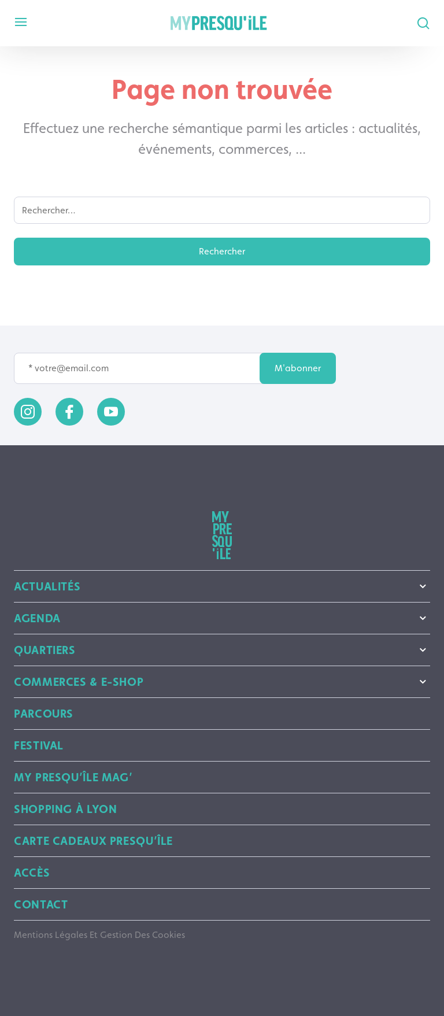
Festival (39, 745)
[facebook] (69, 412)
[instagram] (28, 412)
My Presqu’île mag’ (73, 777)
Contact (41, 904)
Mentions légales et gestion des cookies (99, 934)
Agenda (222, 618)
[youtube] (111, 412)
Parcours (43, 714)
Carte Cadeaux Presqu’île (93, 841)
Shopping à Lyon (65, 809)
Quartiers (222, 650)
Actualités (222, 586)
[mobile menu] (21, 23)
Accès (32, 873)
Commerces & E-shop (222, 682)
